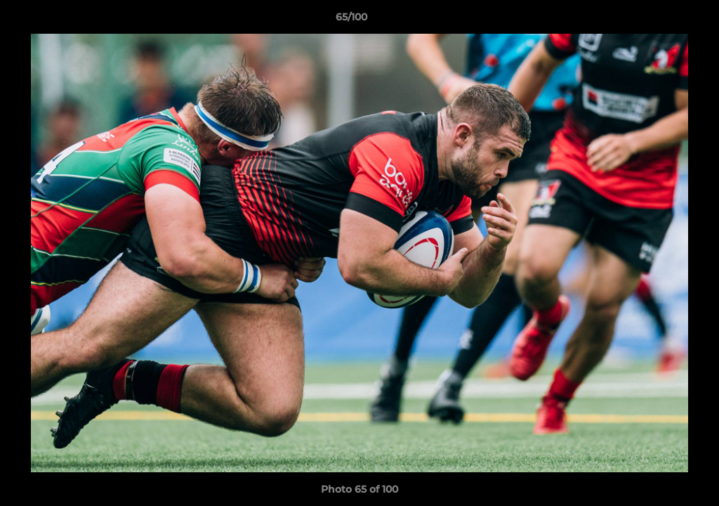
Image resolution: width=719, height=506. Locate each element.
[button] (660, 20)
